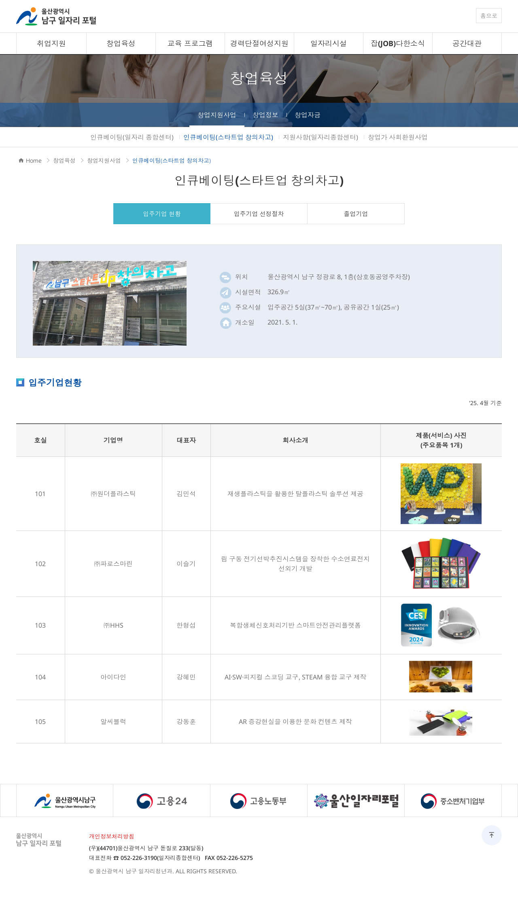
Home (34, 160)
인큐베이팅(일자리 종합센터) (132, 137)
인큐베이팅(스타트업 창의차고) (228, 137)
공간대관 (467, 43)
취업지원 (51, 43)
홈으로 (488, 15)
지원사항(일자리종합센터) (320, 137)
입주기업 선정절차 (259, 214)
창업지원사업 (216, 114)
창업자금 (308, 114)
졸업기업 (356, 214)
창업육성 (121, 43)
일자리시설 (328, 43)
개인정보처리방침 (111, 836)
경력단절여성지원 (259, 43)
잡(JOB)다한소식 (398, 43)
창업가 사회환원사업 (398, 137)
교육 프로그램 (190, 43)
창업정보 (265, 114)
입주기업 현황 (162, 214)
